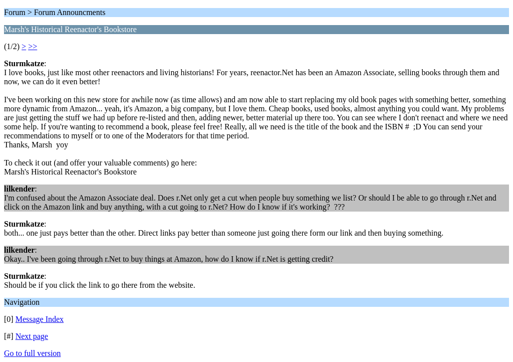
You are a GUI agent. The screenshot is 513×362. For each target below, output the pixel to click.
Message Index (40, 319)
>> (32, 46)
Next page (32, 336)
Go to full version (32, 353)
